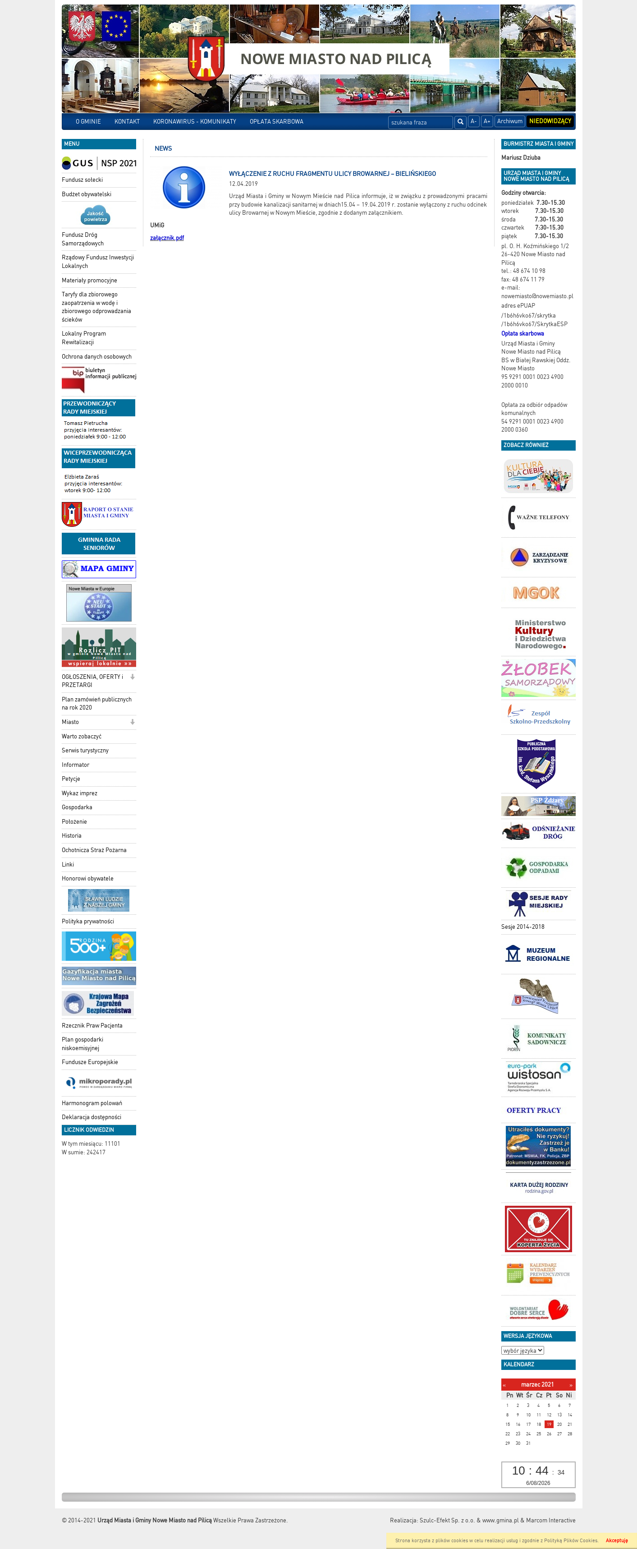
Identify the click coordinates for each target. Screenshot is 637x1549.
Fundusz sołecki (82, 179)
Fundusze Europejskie (90, 1062)
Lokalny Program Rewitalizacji (84, 338)
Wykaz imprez (79, 793)
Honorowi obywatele (88, 878)
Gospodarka (77, 807)
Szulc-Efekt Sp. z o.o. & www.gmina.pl (469, 1520)
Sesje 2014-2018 (523, 926)
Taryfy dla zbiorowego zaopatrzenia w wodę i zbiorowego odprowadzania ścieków (96, 307)
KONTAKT (127, 121)
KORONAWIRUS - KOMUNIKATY (194, 121)
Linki (68, 864)
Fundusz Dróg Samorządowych (83, 239)
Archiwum (509, 121)
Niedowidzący (550, 121)
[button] (132, 677)
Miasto (70, 722)
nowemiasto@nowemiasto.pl (537, 296)
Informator (75, 764)
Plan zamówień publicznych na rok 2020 (97, 703)
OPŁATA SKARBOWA (276, 121)
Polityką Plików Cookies (570, 1541)
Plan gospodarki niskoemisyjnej (82, 1043)
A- (474, 121)
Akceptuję (617, 1541)
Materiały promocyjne (89, 280)
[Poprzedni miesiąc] (504, 1385)
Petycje (71, 778)
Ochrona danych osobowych (97, 356)
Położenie (74, 821)
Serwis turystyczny (85, 750)
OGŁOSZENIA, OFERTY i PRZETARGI (92, 681)
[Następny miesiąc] (571, 1385)
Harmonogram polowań (92, 1103)
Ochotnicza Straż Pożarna (94, 850)
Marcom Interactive (551, 1520)
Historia (72, 835)
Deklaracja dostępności (91, 1117)
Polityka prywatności (88, 921)
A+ (487, 121)
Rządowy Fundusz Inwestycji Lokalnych (98, 261)
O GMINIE (88, 121)
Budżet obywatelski (86, 194)
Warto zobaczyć (81, 736)
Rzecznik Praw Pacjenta (92, 1025)
